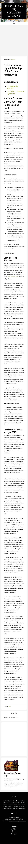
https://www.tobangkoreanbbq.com (17, 821)
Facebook (14, 826)
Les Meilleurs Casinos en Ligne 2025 (15, 92)
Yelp (14, 828)
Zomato (14, 832)
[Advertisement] (14, 40)
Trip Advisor (14, 830)
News (10, 706)
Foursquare (14, 834)
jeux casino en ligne (13, 276)
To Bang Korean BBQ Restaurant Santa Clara (14, 10)
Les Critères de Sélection (12, 87)
